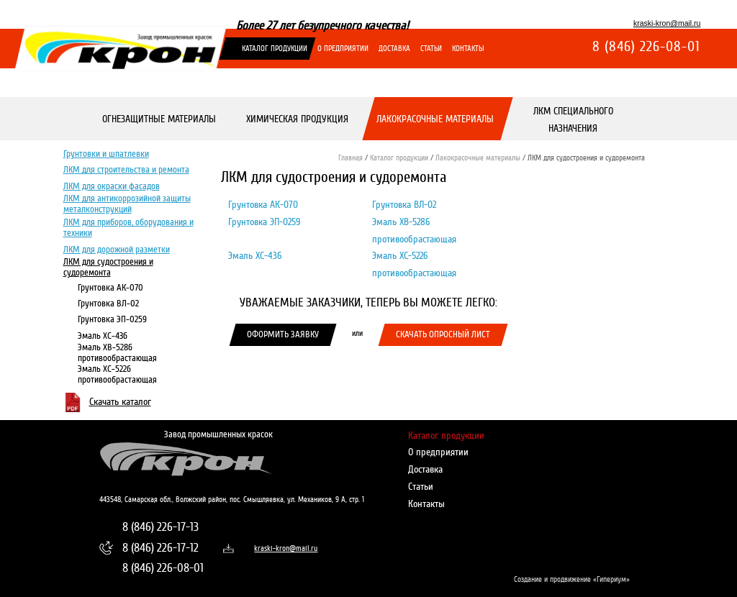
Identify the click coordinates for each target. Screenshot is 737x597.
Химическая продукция (296, 119)
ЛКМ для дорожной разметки (116, 250)
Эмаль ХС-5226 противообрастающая (116, 374)
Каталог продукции (274, 48)
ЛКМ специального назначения (573, 120)
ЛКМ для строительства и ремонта (126, 170)
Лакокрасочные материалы (435, 119)
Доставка (394, 48)
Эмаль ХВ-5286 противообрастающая (116, 352)
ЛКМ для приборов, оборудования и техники (128, 227)
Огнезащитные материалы (158, 119)
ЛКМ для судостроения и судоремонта (108, 267)
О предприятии (342, 48)
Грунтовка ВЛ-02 (107, 304)
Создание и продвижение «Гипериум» (572, 579)
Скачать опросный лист (443, 334)
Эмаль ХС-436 (102, 336)
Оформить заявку (283, 334)
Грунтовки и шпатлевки (105, 154)
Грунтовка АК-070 (110, 288)
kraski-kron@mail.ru (667, 23)
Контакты (468, 48)
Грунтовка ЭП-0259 (111, 320)
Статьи (431, 48)
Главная (350, 158)
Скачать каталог (119, 401)
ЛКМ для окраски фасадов (111, 186)
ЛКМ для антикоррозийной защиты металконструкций (126, 204)
